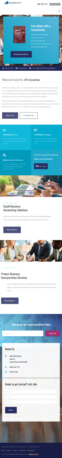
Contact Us (28, 119)
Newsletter (21, 68)
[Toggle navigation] (59, 11)
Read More (16, 230)
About (9, 450)
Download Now (21, 54)
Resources (22, 450)
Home (3, 450)
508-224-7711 (42, 4)
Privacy (15, 450)
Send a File (7, 68)
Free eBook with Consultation (35, 68)
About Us (10, 119)
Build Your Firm (33, 454)
